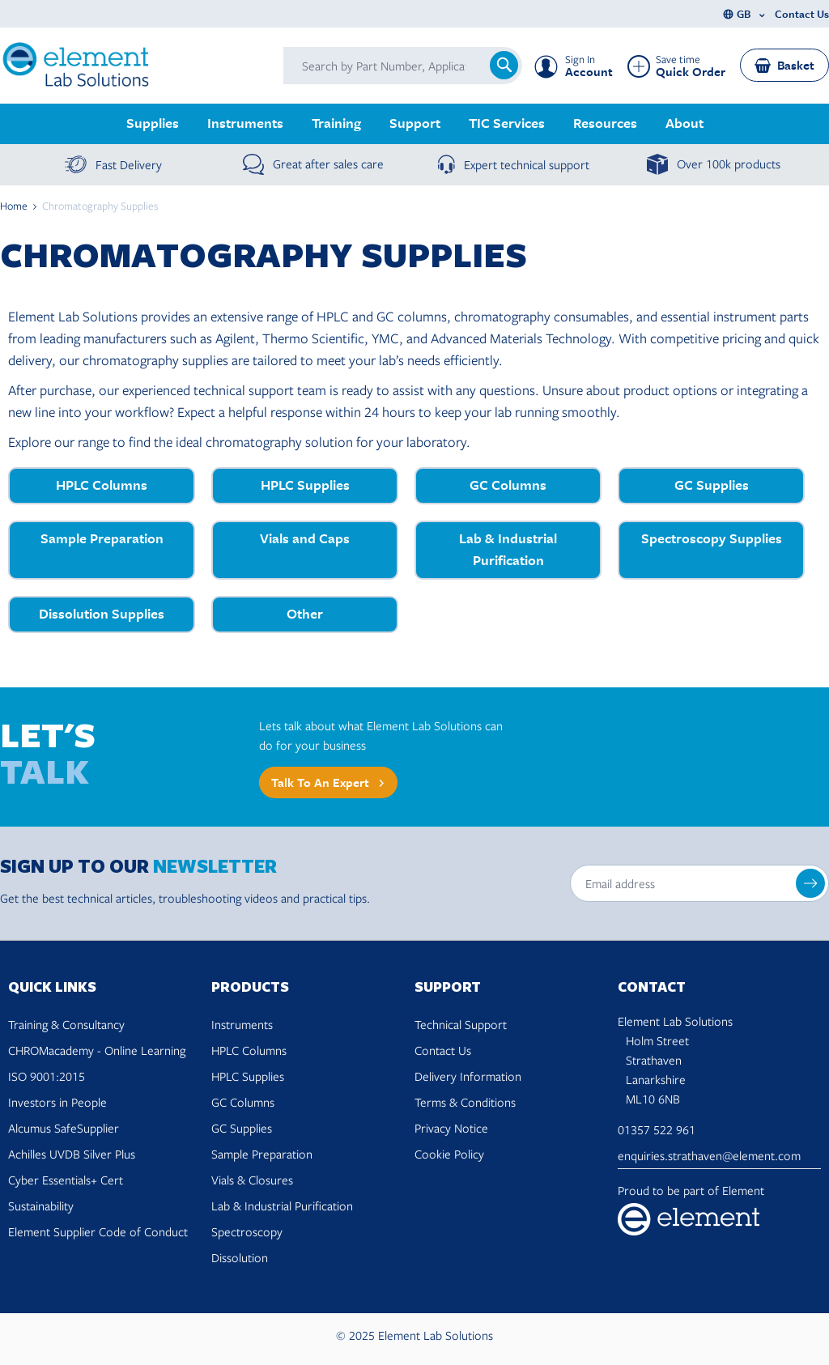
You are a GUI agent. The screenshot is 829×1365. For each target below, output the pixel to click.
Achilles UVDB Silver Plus (71, 1154)
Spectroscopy (247, 1231)
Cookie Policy (449, 1154)
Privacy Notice (451, 1128)
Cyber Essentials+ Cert (65, 1180)
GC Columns (242, 1102)
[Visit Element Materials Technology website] (719, 1219)
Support (414, 123)
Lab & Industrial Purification (282, 1205)
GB (743, 14)
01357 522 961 (656, 1129)
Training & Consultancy (66, 1024)
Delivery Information (467, 1076)
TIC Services (507, 123)
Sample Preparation (261, 1154)
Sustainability (41, 1205)
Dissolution (239, 1257)
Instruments (245, 123)
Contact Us (802, 14)
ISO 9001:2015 (46, 1076)
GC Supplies (241, 1128)
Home (14, 205)
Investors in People (57, 1102)
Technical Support (460, 1024)
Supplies (152, 123)
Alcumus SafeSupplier (63, 1128)
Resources (605, 123)
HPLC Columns (249, 1050)
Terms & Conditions (465, 1102)
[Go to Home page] (76, 66)
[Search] (504, 65)
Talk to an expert (320, 783)
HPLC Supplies (247, 1076)
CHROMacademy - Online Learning (96, 1050)
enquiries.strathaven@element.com (709, 1155)
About (684, 123)
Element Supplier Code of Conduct (98, 1231)
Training (336, 123)
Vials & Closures (252, 1180)
